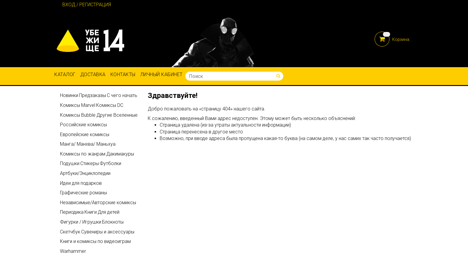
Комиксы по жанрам (82, 154)
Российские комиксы (83, 124)
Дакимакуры (120, 154)
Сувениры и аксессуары (107, 232)
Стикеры (89, 163)
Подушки (69, 163)
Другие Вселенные (117, 115)
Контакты (123, 74)
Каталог (65, 74)
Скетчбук (70, 232)
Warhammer (73, 251)
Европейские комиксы (84, 134)
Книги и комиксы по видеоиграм (95, 241)
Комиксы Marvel (77, 105)
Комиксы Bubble (78, 115)
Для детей (108, 212)
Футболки (110, 163)
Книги (90, 212)
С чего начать (122, 95)
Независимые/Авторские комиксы (98, 202)
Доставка (93, 74)
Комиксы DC (109, 105)
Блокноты (113, 222)
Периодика (72, 212)
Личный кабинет (161, 74)
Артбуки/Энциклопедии (85, 173)
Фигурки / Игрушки (80, 222)
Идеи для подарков (81, 183)
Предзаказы (92, 95)
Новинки (69, 95)
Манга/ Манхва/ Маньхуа (88, 144)
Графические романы (83, 193)
